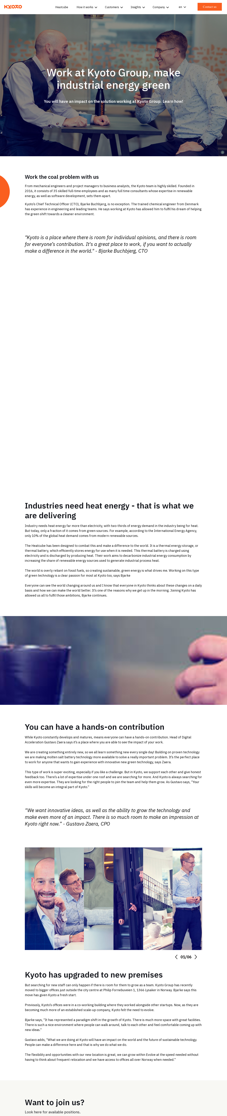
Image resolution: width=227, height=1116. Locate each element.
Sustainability (200, 1057)
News (220, 1057)
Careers (179, 1057)
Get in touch (132, 1057)
